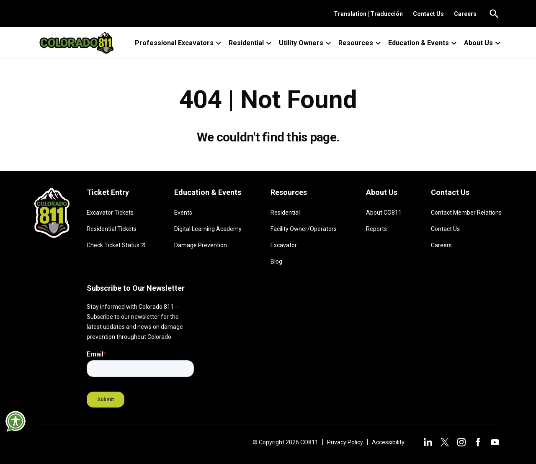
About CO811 (384, 212)
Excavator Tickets (110, 212)
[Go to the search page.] (494, 14)
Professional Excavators (179, 43)
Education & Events (423, 43)
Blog (276, 261)
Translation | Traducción (368, 13)
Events (183, 212)
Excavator (284, 245)
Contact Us (428, 13)
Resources (360, 43)
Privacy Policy (345, 442)
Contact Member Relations (466, 212)
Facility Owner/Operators (304, 229)
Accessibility (388, 442)
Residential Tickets (112, 229)
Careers (465, 13)
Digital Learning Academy (208, 229)
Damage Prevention (200, 245)
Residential (251, 43)
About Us (483, 43)
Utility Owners (306, 43)
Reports (376, 229)
